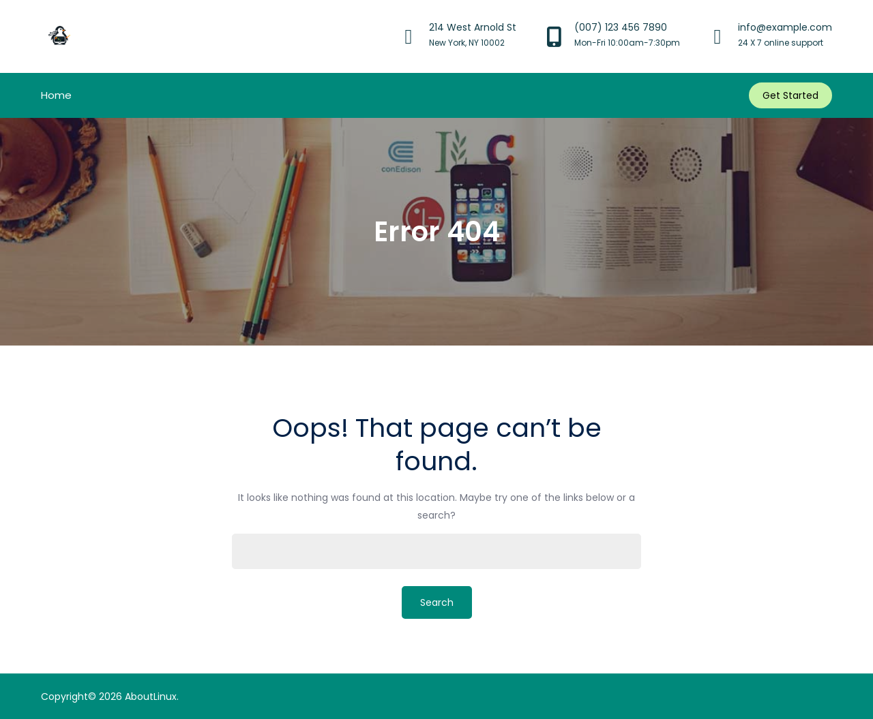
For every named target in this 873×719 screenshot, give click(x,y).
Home (56, 95)
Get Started (790, 95)
